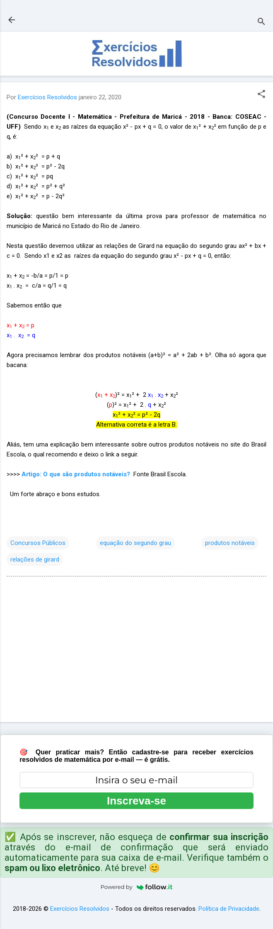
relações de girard (34, 559)
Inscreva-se (136, 801)
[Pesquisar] (261, 22)
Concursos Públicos (37, 543)
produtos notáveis (230, 543)
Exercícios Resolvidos (79, 908)
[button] (261, 95)
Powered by (137, 886)
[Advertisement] (136, 651)
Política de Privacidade (228, 908)
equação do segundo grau (135, 543)
